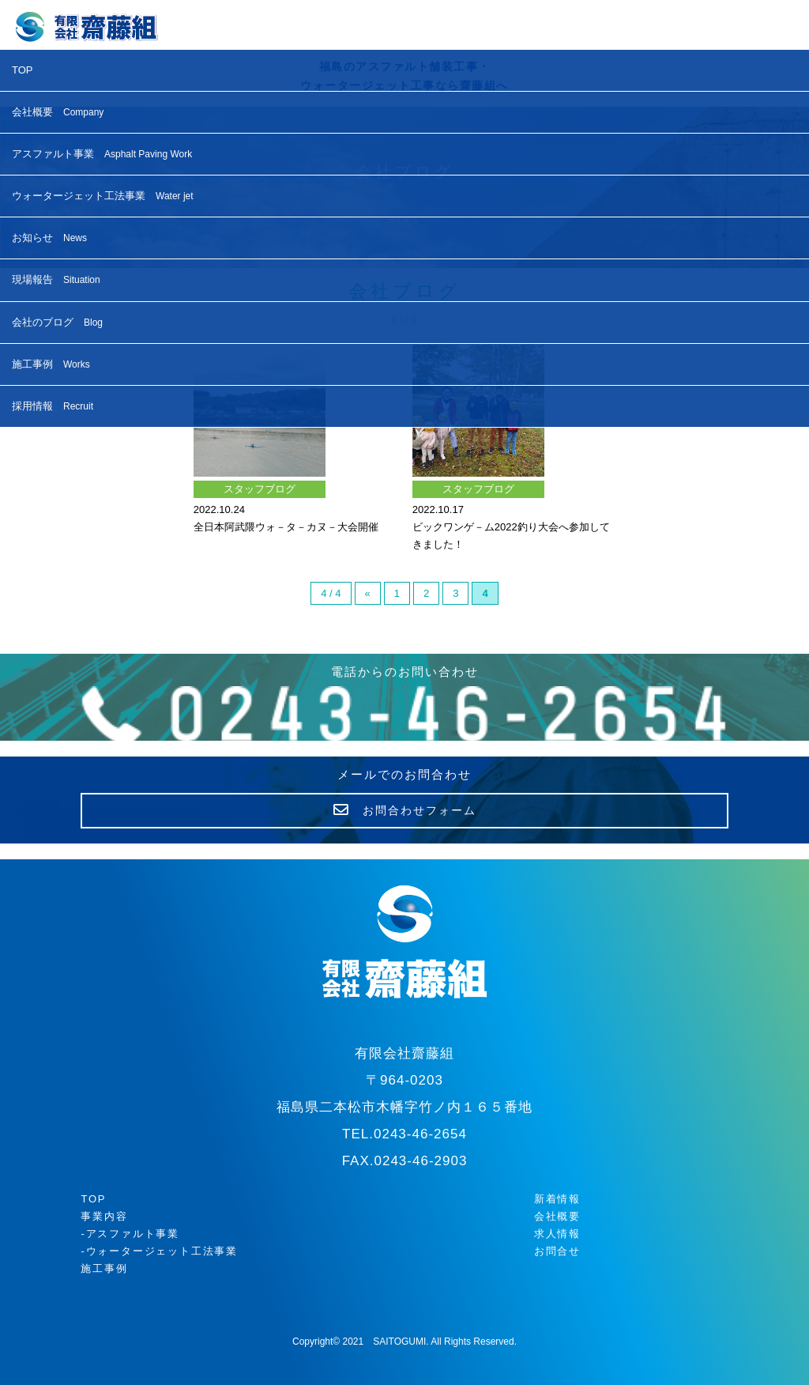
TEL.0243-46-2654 (404, 1134)
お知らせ (49, 237)
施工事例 (51, 364)
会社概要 (57, 112)
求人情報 (557, 1234)
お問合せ (557, 1251)
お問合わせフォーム (404, 810)
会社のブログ (57, 322)
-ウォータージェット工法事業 (159, 1251)
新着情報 (557, 1199)
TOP (22, 70)
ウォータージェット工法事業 (103, 196)
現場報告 (56, 279)
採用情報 (52, 406)
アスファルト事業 (102, 154)
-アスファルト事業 (130, 1234)
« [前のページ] (368, 593)
